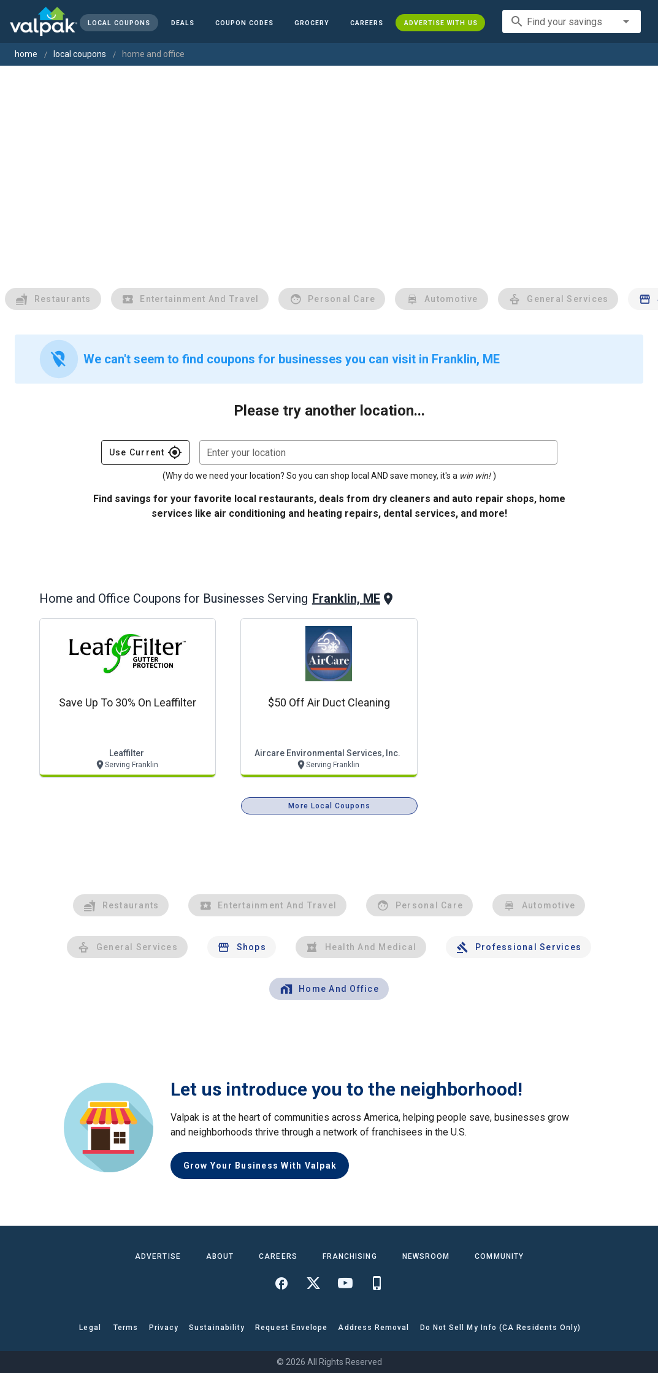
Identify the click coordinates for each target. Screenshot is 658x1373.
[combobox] (571, 21)
